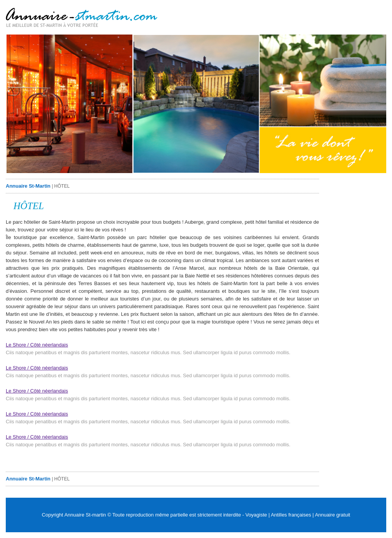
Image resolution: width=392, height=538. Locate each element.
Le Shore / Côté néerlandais (37, 345)
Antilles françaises (291, 515)
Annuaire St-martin (85, 515)
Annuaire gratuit (332, 515)
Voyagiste (256, 515)
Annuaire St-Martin (28, 186)
